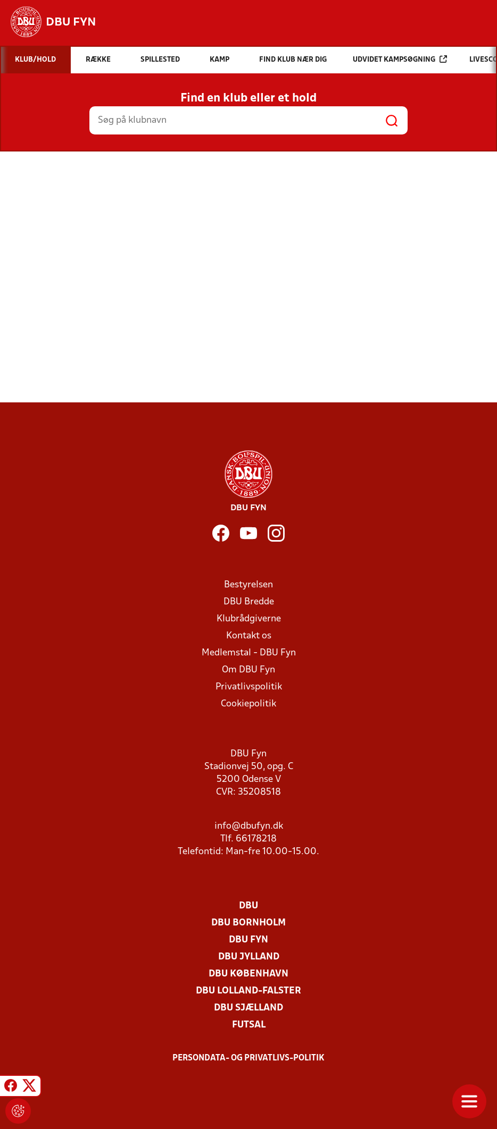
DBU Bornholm (248, 923)
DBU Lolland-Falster (248, 991)
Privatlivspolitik (249, 687)
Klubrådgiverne (249, 619)
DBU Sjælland (248, 1008)
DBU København (248, 974)
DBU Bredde (248, 601)
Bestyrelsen (248, 584)
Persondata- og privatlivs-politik (248, 1058)
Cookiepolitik (248, 704)
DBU (248, 906)
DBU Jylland (248, 957)
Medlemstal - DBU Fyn (249, 653)
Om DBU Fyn (248, 670)
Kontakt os (248, 636)
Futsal (249, 1025)
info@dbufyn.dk (248, 826)
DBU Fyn (248, 940)
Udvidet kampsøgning (400, 59)
